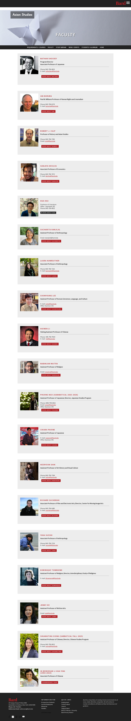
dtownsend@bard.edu (53, 578)
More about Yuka (49, 550)
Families (43, 708)
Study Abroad (61, 47)
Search (63, 706)
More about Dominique (51, 585)
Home (102, 47)
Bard (121, 3)
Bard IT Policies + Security (69, 710)
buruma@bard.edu (52, 106)
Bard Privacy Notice (67, 712)
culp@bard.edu (50, 141)
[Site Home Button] (22, 15)
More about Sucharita (51, 241)
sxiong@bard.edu (51, 646)
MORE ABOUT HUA (48, 212)
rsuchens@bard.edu (52, 510)
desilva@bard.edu (52, 176)
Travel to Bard (65, 704)
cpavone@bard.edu (52, 438)
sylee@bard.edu (51, 304)
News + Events (74, 47)
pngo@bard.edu (50, 405)
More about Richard (50, 515)
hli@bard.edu (50, 339)
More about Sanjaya (50, 181)
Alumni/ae (44, 706)
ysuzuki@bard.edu (52, 545)
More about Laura (49, 276)
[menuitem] (36, 47)
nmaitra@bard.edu (51, 372)
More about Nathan (50, 76)
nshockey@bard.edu (52, 71)
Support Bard (65, 708)
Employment (65, 702)
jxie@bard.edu (50, 613)
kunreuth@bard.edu (52, 271)
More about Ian (48, 111)
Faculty (51, 47)
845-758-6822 (17, 707)
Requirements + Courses (36, 47)
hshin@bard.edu (51, 477)
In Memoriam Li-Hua (49, 682)
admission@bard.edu (26, 709)
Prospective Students (48, 702)
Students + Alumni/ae (90, 47)
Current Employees (47, 704)
